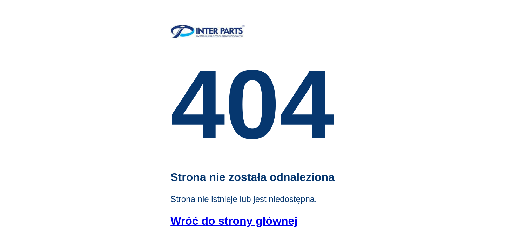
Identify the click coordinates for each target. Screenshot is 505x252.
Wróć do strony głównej (233, 221)
